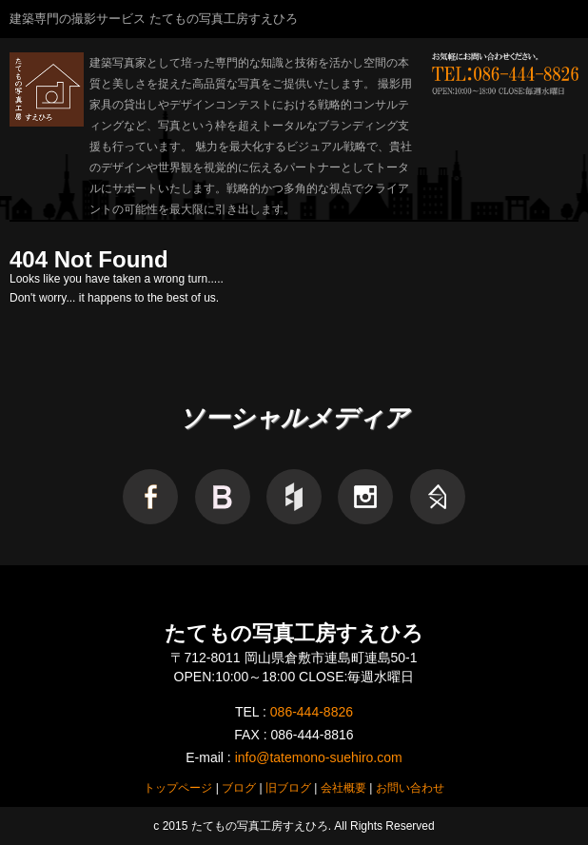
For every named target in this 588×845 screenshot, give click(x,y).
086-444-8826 (311, 711)
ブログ (239, 788)
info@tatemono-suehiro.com (318, 757)
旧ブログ (288, 788)
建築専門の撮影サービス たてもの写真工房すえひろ (154, 18)
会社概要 (343, 788)
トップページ (178, 788)
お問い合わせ (410, 788)
